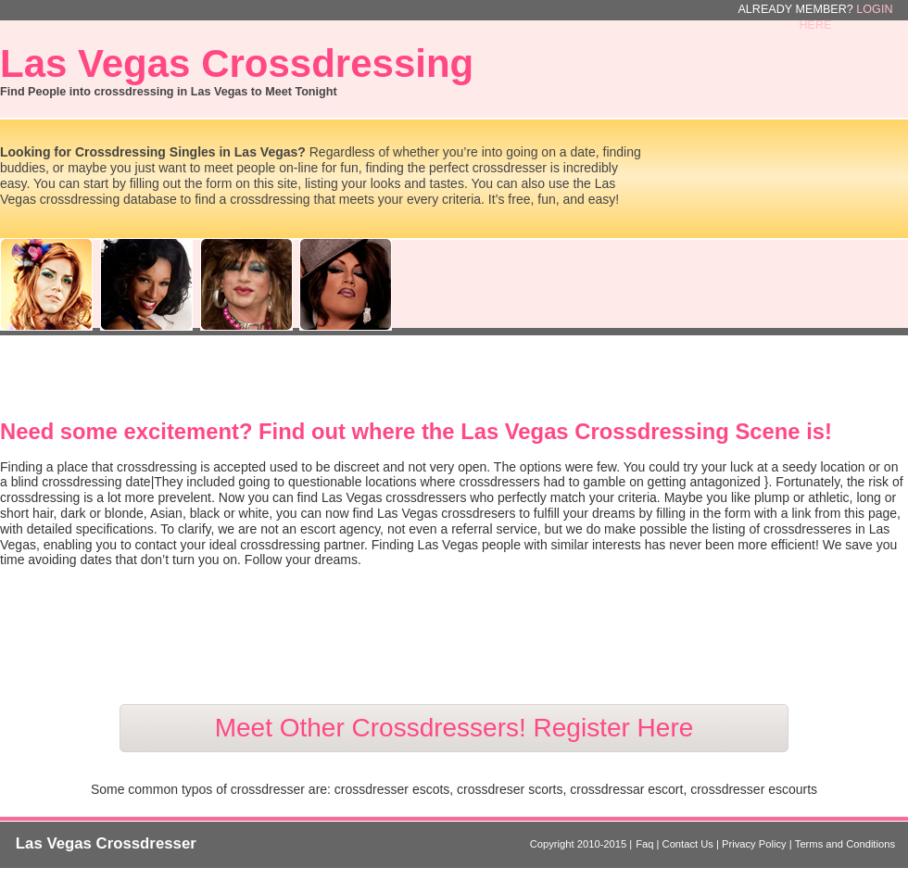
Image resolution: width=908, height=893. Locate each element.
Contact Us (689, 843)
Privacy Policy (755, 843)
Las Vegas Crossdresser (106, 843)
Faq (646, 843)
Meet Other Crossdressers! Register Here (454, 727)
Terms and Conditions (845, 843)
